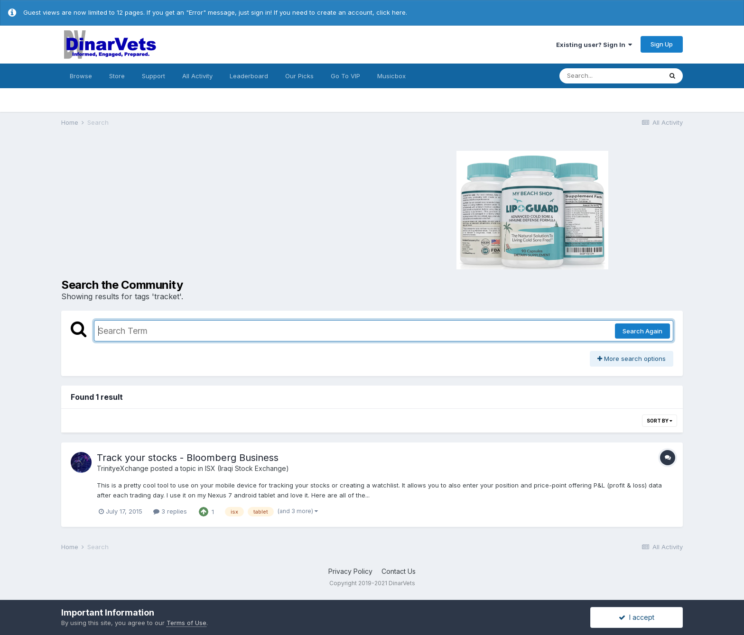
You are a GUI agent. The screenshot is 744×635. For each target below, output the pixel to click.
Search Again (642, 331)
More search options (631, 358)
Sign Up (662, 44)
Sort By (659, 420)
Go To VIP (345, 76)
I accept (636, 617)
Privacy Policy (350, 571)
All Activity (197, 76)
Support (153, 76)
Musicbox (391, 76)
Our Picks (299, 76)
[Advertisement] (215, 208)
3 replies (170, 511)
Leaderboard (249, 76)
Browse (81, 76)
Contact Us (398, 571)
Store (117, 76)
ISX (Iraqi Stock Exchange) (247, 468)
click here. (391, 12)
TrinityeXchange (123, 468)
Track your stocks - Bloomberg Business (188, 457)
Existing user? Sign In (594, 44)
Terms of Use (186, 622)
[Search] (610, 75)
